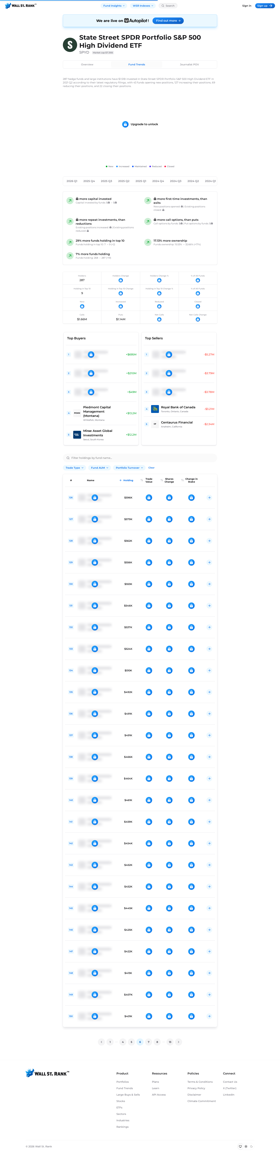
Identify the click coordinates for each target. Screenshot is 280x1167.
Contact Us (230, 1081)
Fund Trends (136, 64)
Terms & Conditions (200, 1081)
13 (170, 1042)
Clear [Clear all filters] (151, 467)
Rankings (122, 1126)
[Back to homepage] (20, 6)
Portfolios (122, 1081)
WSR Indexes (143, 5)
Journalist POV (189, 64)
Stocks (120, 1101)
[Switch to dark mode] (251, 1146)
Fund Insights (114, 5)
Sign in (246, 5)
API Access (159, 1094)
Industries (122, 1120)
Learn (155, 1088)
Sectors (121, 1114)
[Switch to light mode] (246, 1146)
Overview (87, 64)
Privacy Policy (196, 1088)
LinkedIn (228, 1094)
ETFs (119, 1107)
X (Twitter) (229, 1088)
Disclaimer (194, 1094)
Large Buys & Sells (128, 1094)
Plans (155, 1081)
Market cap (103, 52)
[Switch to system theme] (240, 1146)
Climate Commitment (202, 1101)
